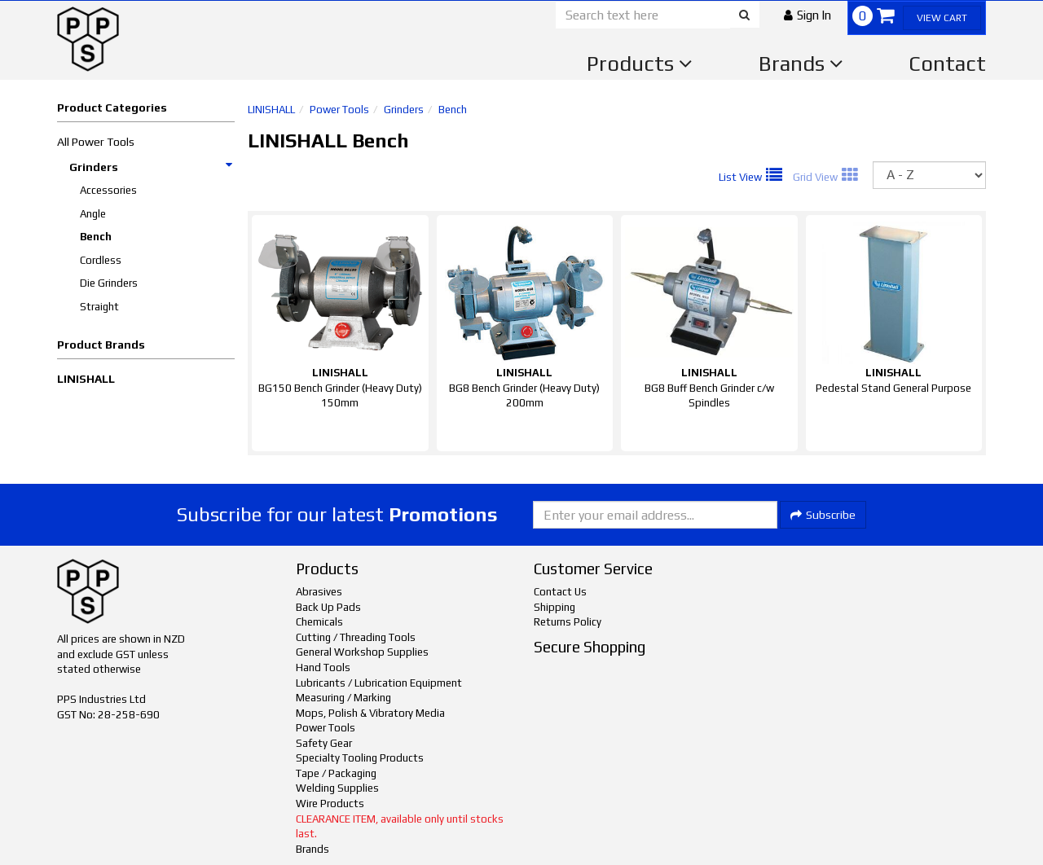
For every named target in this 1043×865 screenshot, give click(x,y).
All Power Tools (95, 141)
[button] (807, 15)
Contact (947, 63)
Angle (93, 214)
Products (640, 63)
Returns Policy (567, 622)
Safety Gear (324, 743)
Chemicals (319, 622)
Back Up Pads (328, 607)
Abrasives (319, 592)
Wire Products (330, 803)
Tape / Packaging (336, 773)
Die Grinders (109, 283)
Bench (96, 237)
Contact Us (560, 592)
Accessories (108, 190)
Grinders (151, 166)
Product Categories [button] (112, 107)
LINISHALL (86, 378)
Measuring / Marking (343, 698)
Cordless (100, 260)
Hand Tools (323, 667)
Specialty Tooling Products (360, 758)
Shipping (554, 607)
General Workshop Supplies (362, 652)
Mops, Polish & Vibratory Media (370, 713)
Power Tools (339, 109)
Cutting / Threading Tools (356, 637)
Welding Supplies (337, 788)
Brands (801, 63)
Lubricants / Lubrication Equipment (379, 683)
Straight (99, 307)
